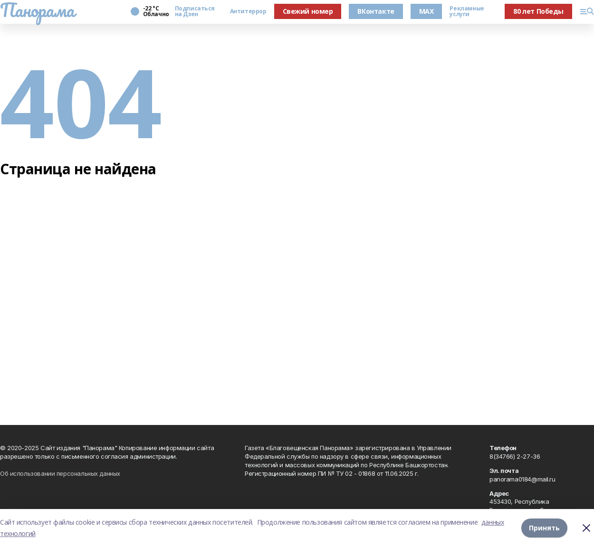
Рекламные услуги (467, 11)
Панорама (37, 10)
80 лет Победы (538, 11)
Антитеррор (248, 11)
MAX (426, 11)
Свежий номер (308, 11)
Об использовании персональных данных (60, 473)
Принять (544, 527)
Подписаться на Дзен (195, 11)
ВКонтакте (375, 11)
